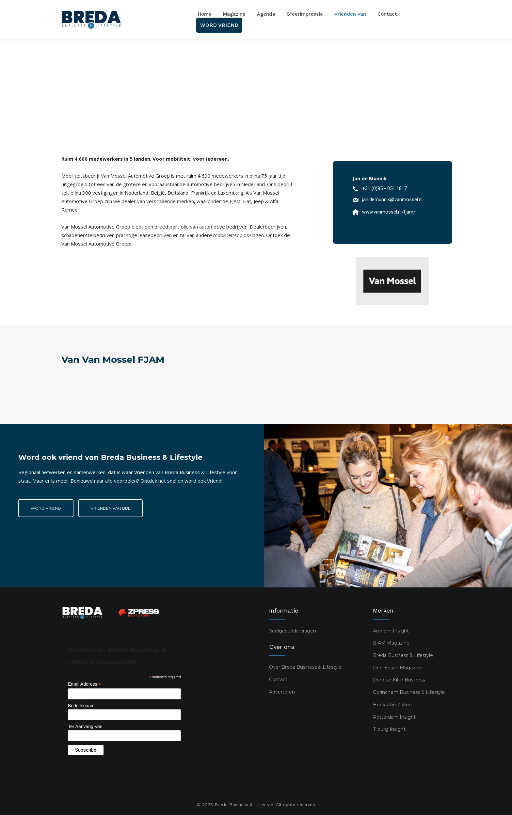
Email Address (84, 684)
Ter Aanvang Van (85, 726)
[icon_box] (379, 189)
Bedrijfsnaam (81, 705)
